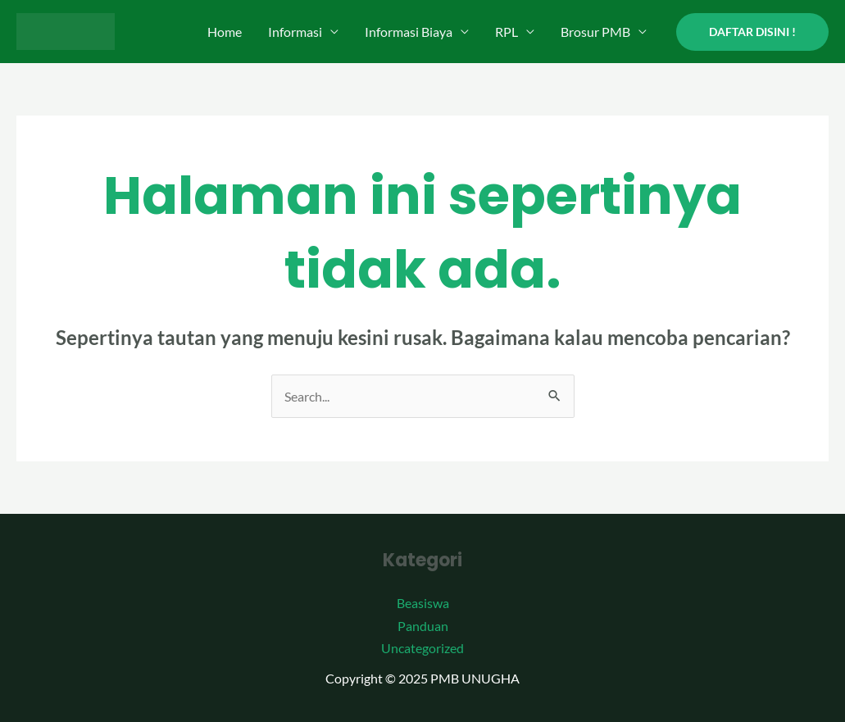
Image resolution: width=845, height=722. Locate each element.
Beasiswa (423, 603)
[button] (752, 32)
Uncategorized (422, 648)
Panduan (423, 625)
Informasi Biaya (408, 31)
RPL (506, 31)
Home (224, 31)
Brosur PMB (595, 31)
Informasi (295, 31)
